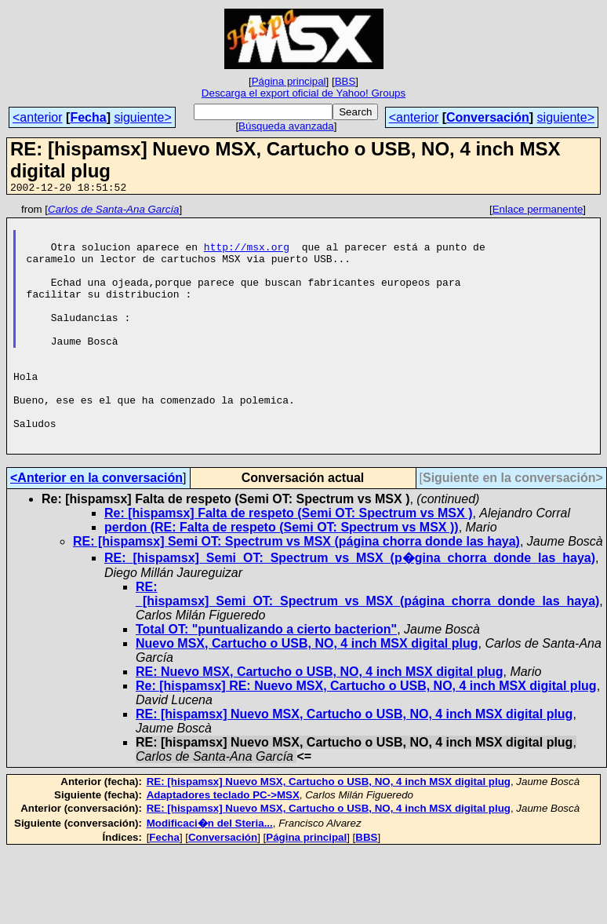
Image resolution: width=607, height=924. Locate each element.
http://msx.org (246, 256)
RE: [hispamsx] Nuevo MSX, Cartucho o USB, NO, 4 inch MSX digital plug (354, 763)
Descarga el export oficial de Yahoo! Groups (303, 93)
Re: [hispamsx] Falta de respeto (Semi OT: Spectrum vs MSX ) (288, 562)
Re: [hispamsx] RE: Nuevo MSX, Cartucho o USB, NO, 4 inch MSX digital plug (366, 735)
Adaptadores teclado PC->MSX (223, 844)
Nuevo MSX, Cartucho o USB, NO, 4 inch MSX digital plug (307, 692)
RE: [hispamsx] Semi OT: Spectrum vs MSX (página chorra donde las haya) (296, 590)
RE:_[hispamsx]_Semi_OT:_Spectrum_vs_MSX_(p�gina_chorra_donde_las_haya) (349, 607)
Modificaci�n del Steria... (210, 872)
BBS (345, 81)
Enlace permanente (538, 211)
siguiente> (142, 117)
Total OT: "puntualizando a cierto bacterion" (266, 678)
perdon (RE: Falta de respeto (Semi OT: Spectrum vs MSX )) (281, 576)
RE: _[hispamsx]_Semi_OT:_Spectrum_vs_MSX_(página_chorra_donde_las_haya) (367, 643)
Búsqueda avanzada (286, 126)
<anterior (38, 117)
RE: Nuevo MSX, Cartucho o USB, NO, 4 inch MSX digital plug (319, 721)
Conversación (487, 117)
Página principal (289, 81)
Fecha (88, 117)
